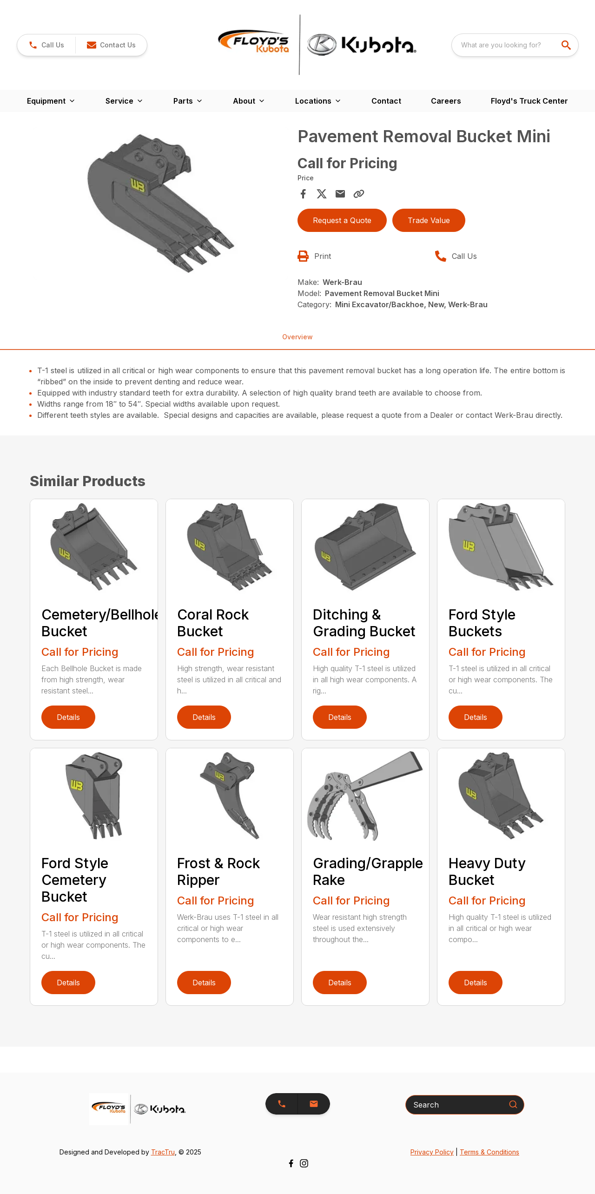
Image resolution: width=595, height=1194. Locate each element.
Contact (386, 101)
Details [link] (68, 717)
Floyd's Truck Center (529, 101)
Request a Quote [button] (342, 220)
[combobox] (515, 45)
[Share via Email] (340, 193)
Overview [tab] (297, 337)
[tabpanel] (160, 205)
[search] (567, 45)
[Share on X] (321, 193)
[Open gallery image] (160, 203)
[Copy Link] (358, 193)
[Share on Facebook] (303, 193)
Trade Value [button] (429, 220)
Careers (446, 101)
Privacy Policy (432, 1152)
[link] (46, 45)
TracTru (163, 1152)
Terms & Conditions (489, 1152)
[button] (111, 45)
